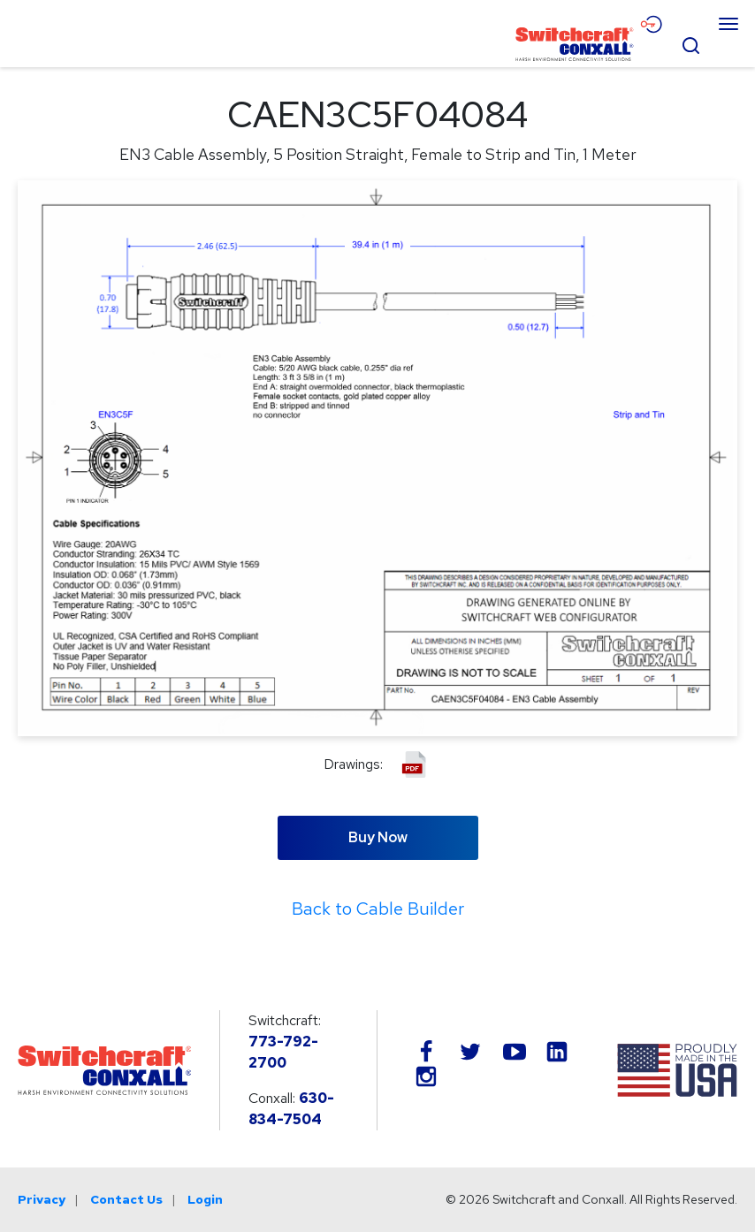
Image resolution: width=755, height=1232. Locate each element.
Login (205, 1199)
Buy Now (378, 837)
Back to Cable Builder (378, 908)
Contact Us (126, 1199)
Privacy (41, 1199)
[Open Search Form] (690, 43)
